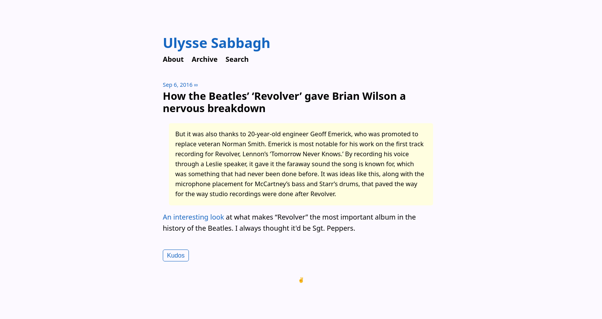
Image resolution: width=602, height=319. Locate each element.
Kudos (176, 255)
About (173, 59)
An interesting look (193, 216)
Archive (205, 59)
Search (237, 59)
